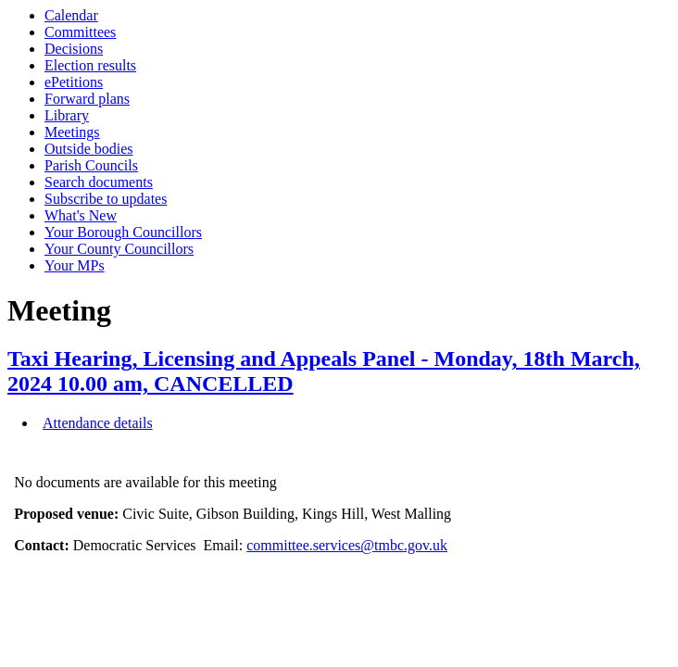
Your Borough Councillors (123, 232)
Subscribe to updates (105, 199)
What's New (80, 215)
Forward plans (87, 99)
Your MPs (74, 265)
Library (66, 115)
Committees (80, 32)
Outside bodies (88, 149)
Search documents (98, 182)
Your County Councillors (119, 249)
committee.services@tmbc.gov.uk (346, 545)
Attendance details (98, 423)
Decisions (73, 49)
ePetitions (73, 82)
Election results (90, 65)
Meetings (72, 132)
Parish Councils (91, 165)
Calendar (71, 15)
